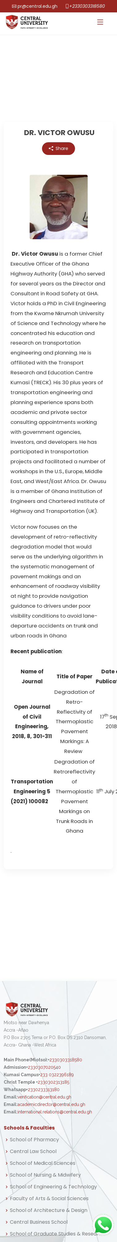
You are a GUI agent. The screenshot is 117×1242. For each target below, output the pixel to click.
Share (58, 148)
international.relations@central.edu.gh (55, 1111)
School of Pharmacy (34, 1139)
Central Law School (33, 1151)
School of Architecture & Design (48, 1210)
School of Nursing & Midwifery (45, 1175)
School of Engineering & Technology (53, 1186)
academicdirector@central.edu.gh (51, 1104)
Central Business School (39, 1222)
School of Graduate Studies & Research (57, 1233)
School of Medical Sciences (42, 1163)
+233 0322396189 (56, 1074)
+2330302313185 (52, 1082)
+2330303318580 (87, 6)
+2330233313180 (43, 1089)
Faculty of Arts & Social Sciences (49, 1198)
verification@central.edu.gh (44, 1096)
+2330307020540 (43, 1067)
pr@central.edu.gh (37, 6)
